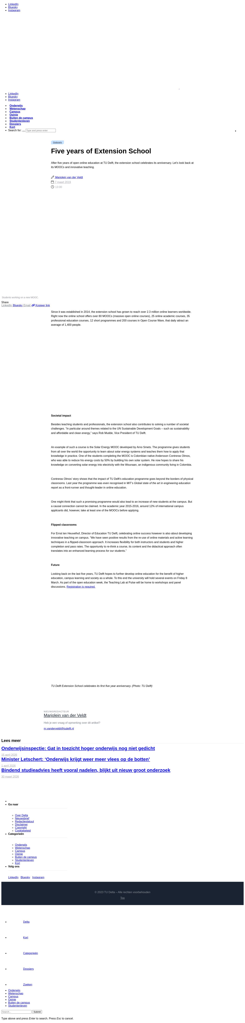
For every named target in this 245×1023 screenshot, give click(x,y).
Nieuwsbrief (22, 818)
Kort (12, 127)
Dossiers (15, 124)
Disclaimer (21, 824)
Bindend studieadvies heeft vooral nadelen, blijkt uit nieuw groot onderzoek (85, 770)
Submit (37, 1012)
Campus (15, 111)
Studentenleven (20, 120)
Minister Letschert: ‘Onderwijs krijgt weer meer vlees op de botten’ (75, 759)
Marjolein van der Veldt (68, 177)
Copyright (21, 827)
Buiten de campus (21, 117)
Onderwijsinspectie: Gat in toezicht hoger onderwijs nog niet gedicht (78, 748)
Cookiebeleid (23, 830)
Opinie (14, 114)
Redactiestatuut (24, 821)
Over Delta (21, 815)
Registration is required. (81, 586)
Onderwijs (16, 105)
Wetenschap (18, 108)
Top (122, 898)
